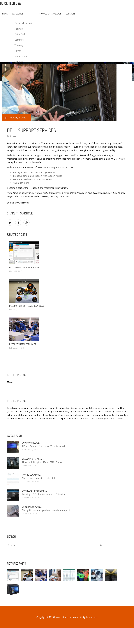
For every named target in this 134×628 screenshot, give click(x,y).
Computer (19, 39)
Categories (17, 13)
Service (17, 50)
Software (18, 28)
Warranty (18, 45)
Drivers (17, 83)
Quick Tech (19, 34)
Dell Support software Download (26, 305)
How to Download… (31, 474)
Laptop (17, 78)
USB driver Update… (32, 506)
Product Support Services (22, 344)
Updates (18, 61)
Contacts (70, 13)
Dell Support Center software (25, 267)
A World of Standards (50, 13)
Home (5, 13)
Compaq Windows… (31, 442)
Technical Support (23, 23)
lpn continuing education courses (107, 418)
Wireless (18, 72)
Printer (17, 67)
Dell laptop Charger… (33, 458)
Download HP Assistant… (34, 490)
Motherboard (21, 56)
